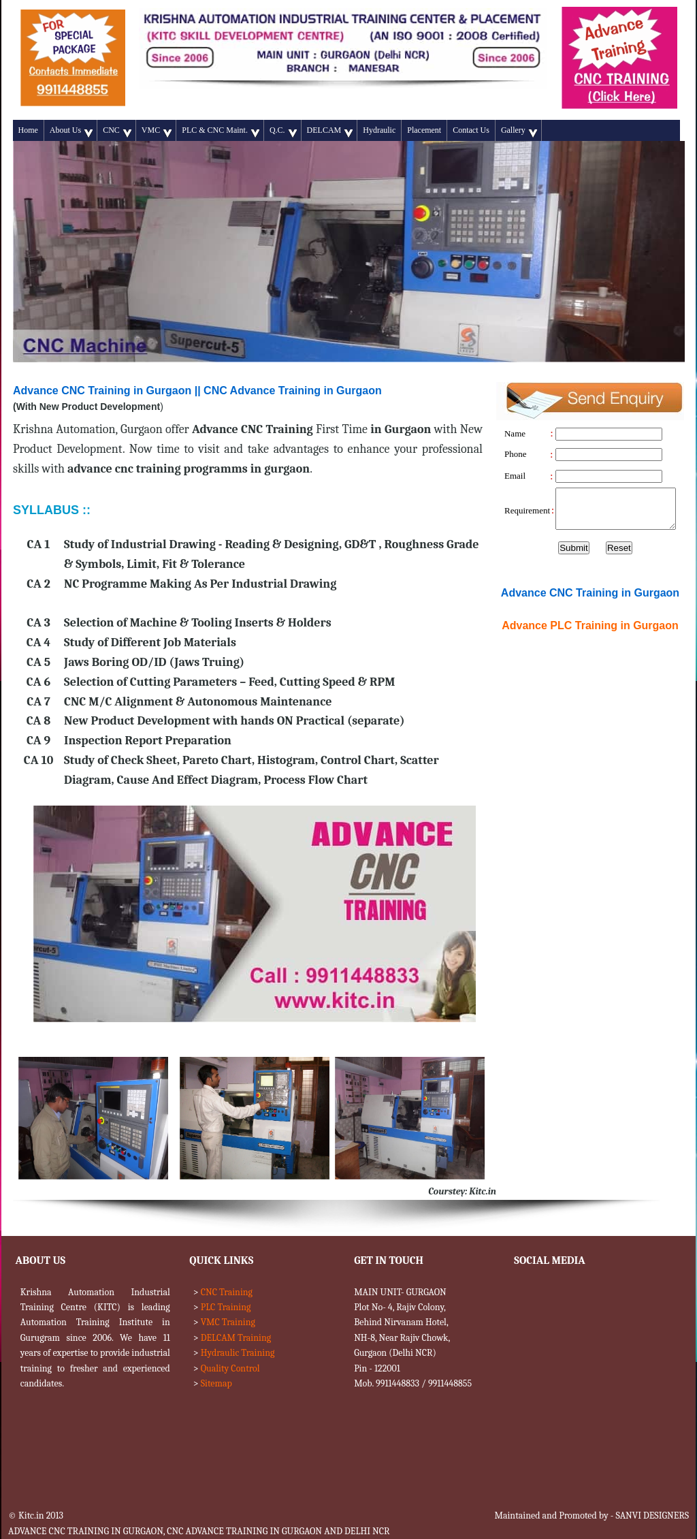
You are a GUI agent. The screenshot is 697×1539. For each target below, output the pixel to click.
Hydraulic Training (238, 1353)
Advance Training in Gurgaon (590, 625)
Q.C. (283, 131)
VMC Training (228, 1322)
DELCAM (330, 131)
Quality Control (230, 1368)
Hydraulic (379, 130)
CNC (117, 131)
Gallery (519, 131)
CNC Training (227, 1292)
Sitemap (216, 1383)
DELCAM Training (236, 1338)
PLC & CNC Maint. (220, 131)
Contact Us (471, 130)
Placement (424, 130)
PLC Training (226, 1307)
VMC (157, 131)
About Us (71, 131)
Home (28, 130)
